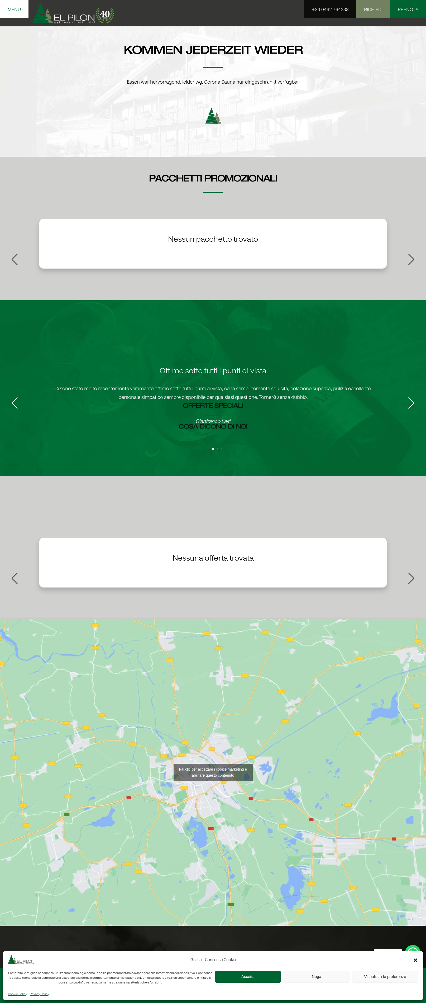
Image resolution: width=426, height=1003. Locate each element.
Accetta (248, 976)
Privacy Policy (39, 994)
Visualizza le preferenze (385, 976)
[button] (415, 960)
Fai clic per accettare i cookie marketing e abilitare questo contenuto (213, 772)
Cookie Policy (17, 994)
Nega (316, 976)
